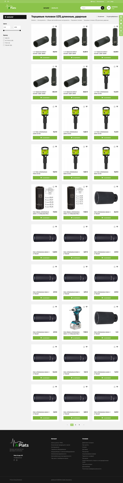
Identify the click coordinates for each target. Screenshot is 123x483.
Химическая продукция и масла (60, 445)
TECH (7, 43)
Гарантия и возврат (88, 456)
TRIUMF (8, 45)
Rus (112, 1)
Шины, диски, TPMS (57, 442)
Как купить (85, 445)
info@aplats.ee (18, 457)
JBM (7, 38)
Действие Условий (88, 442)
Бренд (5, 35)
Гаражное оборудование (58, 449)
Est (108, 1)
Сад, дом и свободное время (59, 458)
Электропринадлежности (58, 454)
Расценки (85, 458)
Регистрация (100, 1)
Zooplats (55, 8)
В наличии (101, 16)
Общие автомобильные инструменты (58, 20)
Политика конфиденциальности (91, 469)
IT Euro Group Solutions (16, 479)
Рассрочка (85, 451)
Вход (93, 1)
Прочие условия (87, 464)
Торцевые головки (76, 20)
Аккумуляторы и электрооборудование (63, 451)
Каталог (46, 8)
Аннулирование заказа (89, 454)
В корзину (45, 57)
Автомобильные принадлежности (61, 456)
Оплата (84, 447)
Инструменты (42, 20)
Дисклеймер (86, 466)
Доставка (85, 449)
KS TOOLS (9, 40)
